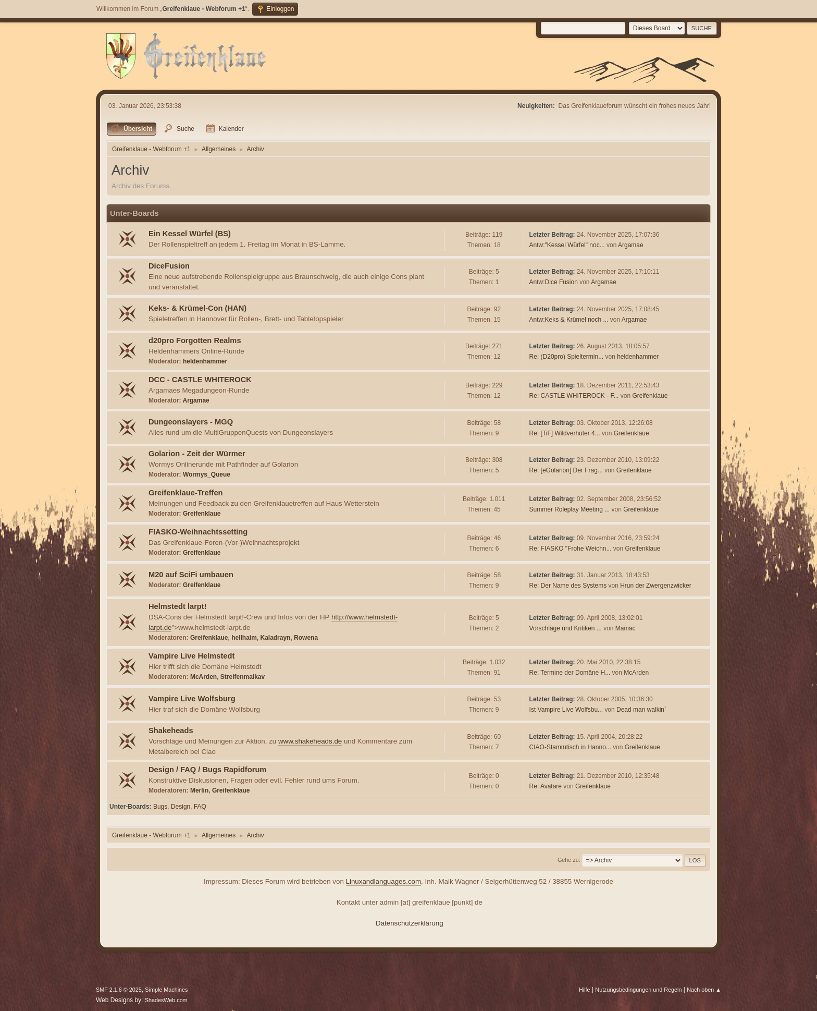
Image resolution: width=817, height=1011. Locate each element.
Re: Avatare (545, 786)
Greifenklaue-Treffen (185, 493)
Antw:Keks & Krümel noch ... (569, 319)
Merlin (199, 790)
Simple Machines (166, 989)
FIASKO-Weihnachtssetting (197, 532)
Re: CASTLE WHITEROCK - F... (574, 395)
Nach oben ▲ (704, 989)
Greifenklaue (649, 395)
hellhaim (244, 637)
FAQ (200, 806)
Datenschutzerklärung (409, 923)
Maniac (625, 628)
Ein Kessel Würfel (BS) (189, 233)
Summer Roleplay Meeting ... (569, 509)
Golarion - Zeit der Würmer (196, 453)
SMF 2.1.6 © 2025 (119, 989)
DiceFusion (169, 266)
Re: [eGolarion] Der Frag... (566, 470)
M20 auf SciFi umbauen (190, 574)
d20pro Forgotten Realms (194, 340)
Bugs (160, 806)
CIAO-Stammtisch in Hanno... (570, 747)
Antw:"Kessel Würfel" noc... (567, 245)
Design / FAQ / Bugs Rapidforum (207, 769)
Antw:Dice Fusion (553, 282)
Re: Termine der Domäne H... (570, 672)
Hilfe (584, 989)
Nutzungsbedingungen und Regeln (638, 989)
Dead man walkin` (641, 709)
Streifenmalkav (242, 676)
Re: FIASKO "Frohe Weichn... (570, 548)
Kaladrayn (275, 637)
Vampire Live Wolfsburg (192, 699)
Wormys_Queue (206, 474)
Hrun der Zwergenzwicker (655, 585)
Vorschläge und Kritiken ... (565, 628)
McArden (203, 676)
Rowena (306, 637)
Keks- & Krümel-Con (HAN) (197, 308)
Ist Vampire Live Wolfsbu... (566, 709)
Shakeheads (170, 730)
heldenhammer (205, 361)
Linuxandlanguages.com (384, 881)
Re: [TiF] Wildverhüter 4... (564, 433)
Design (180, 806)
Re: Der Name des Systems (568, 585)
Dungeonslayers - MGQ (190, 422)
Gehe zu (568, 860)
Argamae (630, 245)
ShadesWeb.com (166, 1000)
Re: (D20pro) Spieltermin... (566, 356)
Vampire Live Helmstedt (191, 656)
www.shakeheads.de (310, 741)
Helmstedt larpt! (177, 606)
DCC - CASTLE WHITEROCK (200, 379)
